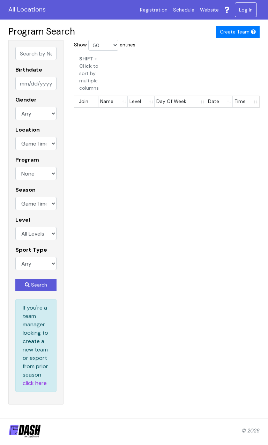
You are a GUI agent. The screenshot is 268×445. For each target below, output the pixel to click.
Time (240, 101)
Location (27, 129)
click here (35, 383)
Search (36, 285)
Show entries (104, 45)
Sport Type (31, 249)
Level (22, 219)
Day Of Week (171, 101)
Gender (26, 99)
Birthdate (28, 69)
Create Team (238, 32)
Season (25, 189)
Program (27, 159)
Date (213, 101)
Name (106, 101)
